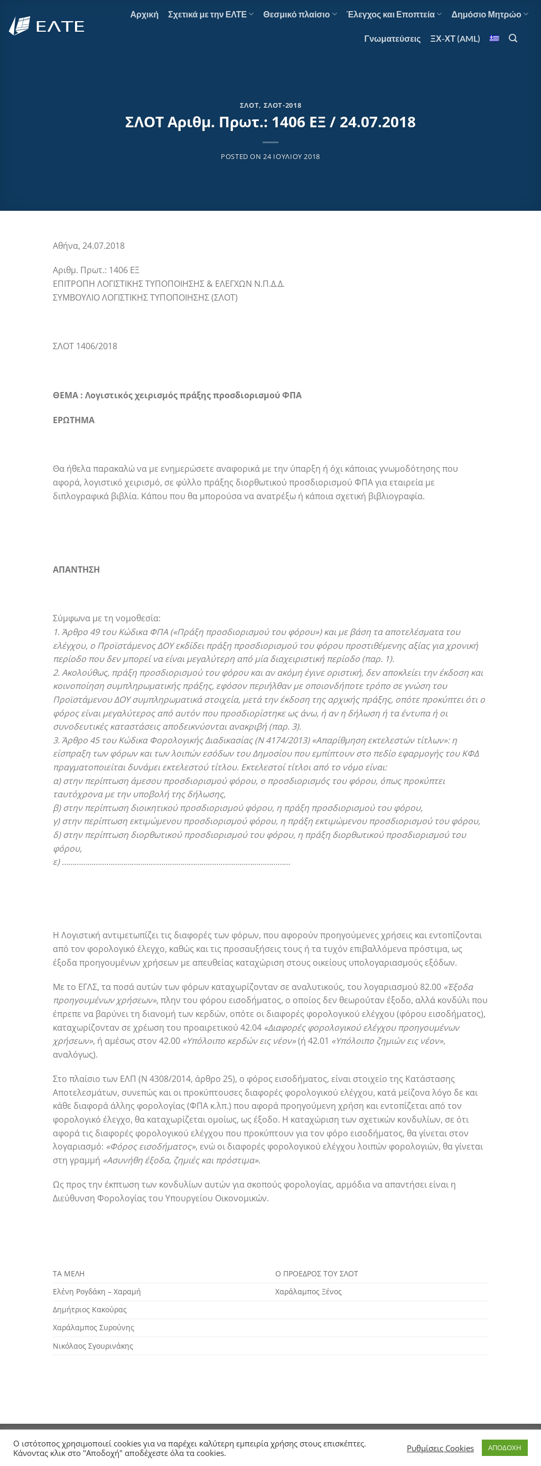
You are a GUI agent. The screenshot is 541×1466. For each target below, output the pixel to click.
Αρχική (144, 14)
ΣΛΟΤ (249, 105)
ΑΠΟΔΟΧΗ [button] (504, 1447)
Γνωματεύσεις (393, 38)
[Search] (513, 38)
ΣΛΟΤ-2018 (283, 105)
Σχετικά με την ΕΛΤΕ (211, 14)
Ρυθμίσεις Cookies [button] (440, 1448)
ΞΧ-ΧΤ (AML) (455, 38)
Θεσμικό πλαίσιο (300, 14)
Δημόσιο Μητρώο (489, 14)
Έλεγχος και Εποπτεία (394, 14)
